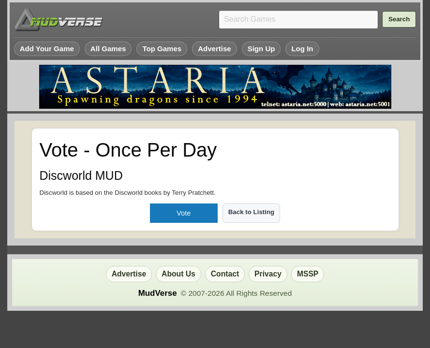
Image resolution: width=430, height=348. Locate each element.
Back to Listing (251, 212)
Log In (302, 48)
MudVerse (157, 293)
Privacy (268, 274)
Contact (225, 274)
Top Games (161, 48)
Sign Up (261, 48)
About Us (178, 274)
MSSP (307, 274)
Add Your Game (47, 48)
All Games (108, 48)
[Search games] (298, 19)
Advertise (214, 48)
